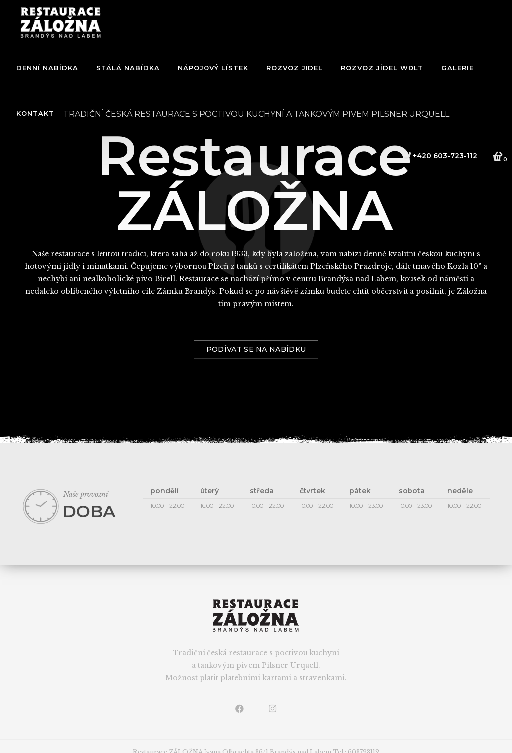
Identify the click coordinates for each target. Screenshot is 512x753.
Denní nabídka (47, 68)
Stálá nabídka (128, 68)
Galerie (457, 68)
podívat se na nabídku (256, 365)
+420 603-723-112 (440, 155)
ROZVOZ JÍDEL (294, 68)
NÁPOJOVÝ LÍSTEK (213, 68)
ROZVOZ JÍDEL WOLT (382, 68)
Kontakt (35, 113)
